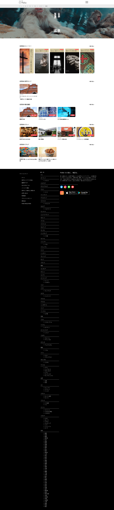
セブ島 (45, 313)
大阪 (45, 495)
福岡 (45, 466)
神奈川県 (46, 493)
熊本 (45, 450)
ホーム (20, 6)
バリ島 (45, 236)
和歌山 (45, 452)
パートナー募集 (25, 188)
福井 (45, 447)
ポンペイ (46, 420)
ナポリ (45, 418)
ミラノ (45, 424)
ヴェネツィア (47, 423)
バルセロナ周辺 (47, 411)
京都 (45, 498)
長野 (45, 489)
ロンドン (46, 397)
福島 (45, 446)
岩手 (45, 458)
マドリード (46, 410)
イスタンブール (47, 322)
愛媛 (45, 471)
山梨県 (45, 500)
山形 (45, 454)
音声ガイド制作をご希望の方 (28, 190)
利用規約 (24, 195)
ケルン (45, 355)
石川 (45, 481)
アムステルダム (47, 345)
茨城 (45, 487)
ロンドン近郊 (47, 396)
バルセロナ (46, 413)
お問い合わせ (25, 193)
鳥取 (45, 436)
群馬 (45, 492)
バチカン (46, 421)
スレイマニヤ (47, 290)
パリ (45, 404)
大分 (45, 469)
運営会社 (24, 201)
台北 (45, 382)
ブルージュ (46, 338)
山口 (45, 439)
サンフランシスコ (48, 375)
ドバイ (45, 192)
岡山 (45, 477)
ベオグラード (47, 209)
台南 (45, 380)
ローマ (45, 428)
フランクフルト (47, 357)
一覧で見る (91, 46)
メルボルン (46, 282)
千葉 (45, 473)
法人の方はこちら (26, 185)
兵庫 (45, 474)
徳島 (45, 433)
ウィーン (46, 280)
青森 (45, 463)
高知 (45, 441)
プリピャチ (46, 203)
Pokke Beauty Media (26, 203)
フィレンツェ (47, 426)
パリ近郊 (46, 403)
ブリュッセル (47, 339)
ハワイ (45, 372)
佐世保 (40, 6)
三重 (45, 501)
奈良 (45, 484)
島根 (45, 505)
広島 (45, 482)
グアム (45, 367)
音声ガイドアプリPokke (27, 180)
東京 (45, 506)
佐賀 (45, 434)
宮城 (45, 462)
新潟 (45, 485)
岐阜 (45, 457)
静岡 (45, 479)
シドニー (46, 332)
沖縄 (45, 468)
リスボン (46, 362)
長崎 (35, 6)
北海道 (45, 497)
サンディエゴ (47, 374)
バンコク (46, 391)
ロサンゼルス (47, 370)
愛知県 (45, 490)
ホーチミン (46, 327)
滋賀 (45, 460)
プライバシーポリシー (27, 198)
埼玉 (45, 455)
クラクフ (46, 180)
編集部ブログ (25, 182)
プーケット (46, 389)
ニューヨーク (47, 369)
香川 (45, 465)
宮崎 (45, 444)
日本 (30, 6)
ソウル (45, 350)
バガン (45, 244)
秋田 (45, 442)
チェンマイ (46, 387)
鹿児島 (45, 438)
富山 (45, 449)
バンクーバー (47, 296)
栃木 (45, 476)
